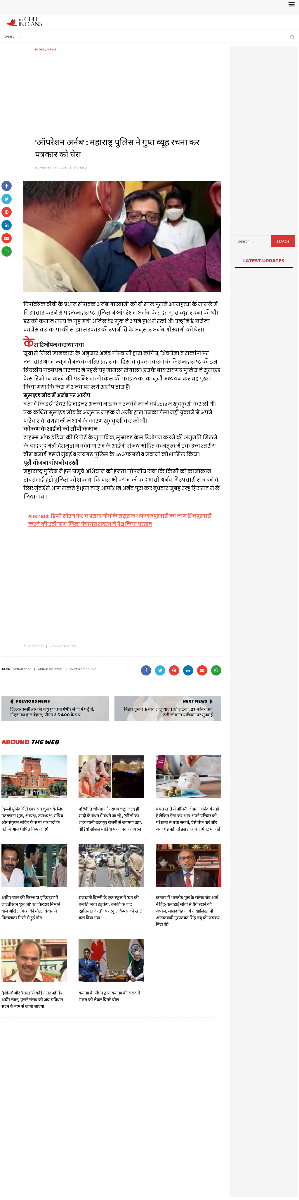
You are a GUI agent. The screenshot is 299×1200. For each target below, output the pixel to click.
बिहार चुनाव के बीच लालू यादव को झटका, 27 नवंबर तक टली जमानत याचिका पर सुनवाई (168, 712)
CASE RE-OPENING (83, 668)
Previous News (33, 701)
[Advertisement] (128, 93)
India (40, 49)
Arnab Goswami (50, 668)
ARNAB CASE (22, 668)
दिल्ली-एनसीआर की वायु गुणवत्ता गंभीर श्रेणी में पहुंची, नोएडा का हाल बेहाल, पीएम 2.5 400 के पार (52, 712)
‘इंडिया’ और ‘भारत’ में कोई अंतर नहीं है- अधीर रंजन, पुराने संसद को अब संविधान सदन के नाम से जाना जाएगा (32, 1000)
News (52, 49)
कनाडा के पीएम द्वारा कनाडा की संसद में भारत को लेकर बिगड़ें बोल (109, 996)
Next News (195, 701)
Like (80, 167)
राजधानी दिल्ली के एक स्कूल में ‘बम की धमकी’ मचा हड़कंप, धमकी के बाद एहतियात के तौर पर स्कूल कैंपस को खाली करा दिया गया (111, 907)
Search (283, 241)
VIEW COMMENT (63, 646)
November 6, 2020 (51, 167)
